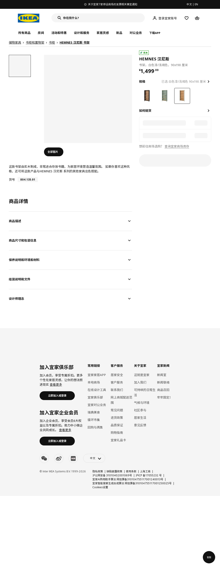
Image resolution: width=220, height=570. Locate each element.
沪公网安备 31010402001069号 (112, 475)
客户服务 (117, 382)
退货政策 (117, 417)
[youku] (73, 458)
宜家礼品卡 (118, 440)
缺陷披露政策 (114, 471)
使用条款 (131, 471)
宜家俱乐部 (95, 397)
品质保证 (117, 425)
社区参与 (140, 410)
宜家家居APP (97, 375)
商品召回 (163, 390)
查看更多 (56, 384)
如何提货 (145, 110)
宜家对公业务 (97, 405)
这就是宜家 (141, 375)
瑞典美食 (94, 412)
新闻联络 (163, 382)
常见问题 (117, 410)
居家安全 (117, 375)
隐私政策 (97, 471)
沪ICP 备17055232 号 (149, 475)
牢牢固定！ (164, 397)
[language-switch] (94, 458)
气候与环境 (141, 402)
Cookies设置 (100, 487)
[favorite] (209, 58)
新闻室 (161, 375)
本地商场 (94, 382)
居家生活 (140, 417)
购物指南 (117, 432)
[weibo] (58, 458)
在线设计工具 (97, 390)
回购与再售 (95, 427)
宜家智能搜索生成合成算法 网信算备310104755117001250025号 (132, 483)
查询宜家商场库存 (177, 146)
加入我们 (140, 382)
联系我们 (117, 390)
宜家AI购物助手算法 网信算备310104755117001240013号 (127, 479)
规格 (142, 81)
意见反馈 (140, 425)
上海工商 (145, 471)
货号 (12, 179)
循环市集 (94, 420)
